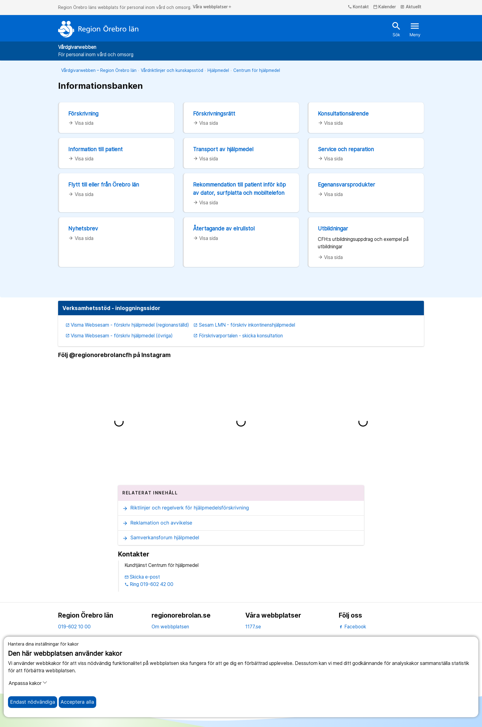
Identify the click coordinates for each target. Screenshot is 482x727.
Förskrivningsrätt (214, 113)
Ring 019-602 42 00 (149, 584)
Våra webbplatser (212, 7)
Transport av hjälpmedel (223, 149)
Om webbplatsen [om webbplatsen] (170, 627)
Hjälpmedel (218, 70)
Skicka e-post (142, 577)
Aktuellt (410, 7)
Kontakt (358, 7)
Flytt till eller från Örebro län (103, 184)
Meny (415, 29)
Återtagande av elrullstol (224, 228)
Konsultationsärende (343, 113)
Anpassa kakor (28, 683)
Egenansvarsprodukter (346, 184)
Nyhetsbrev (83, 228)
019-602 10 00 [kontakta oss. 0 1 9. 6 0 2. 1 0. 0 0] (74, 627)
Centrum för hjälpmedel (256, 70)
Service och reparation (346, 149)
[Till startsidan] (98, 29)
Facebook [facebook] (352, 627)
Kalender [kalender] (384, 7)
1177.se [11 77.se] (253, 627)
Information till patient (95, 149)
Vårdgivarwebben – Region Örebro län (98, 70)
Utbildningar (333, 228)
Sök (396, 29)
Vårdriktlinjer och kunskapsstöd (172, 70)
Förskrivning (83, 113)
